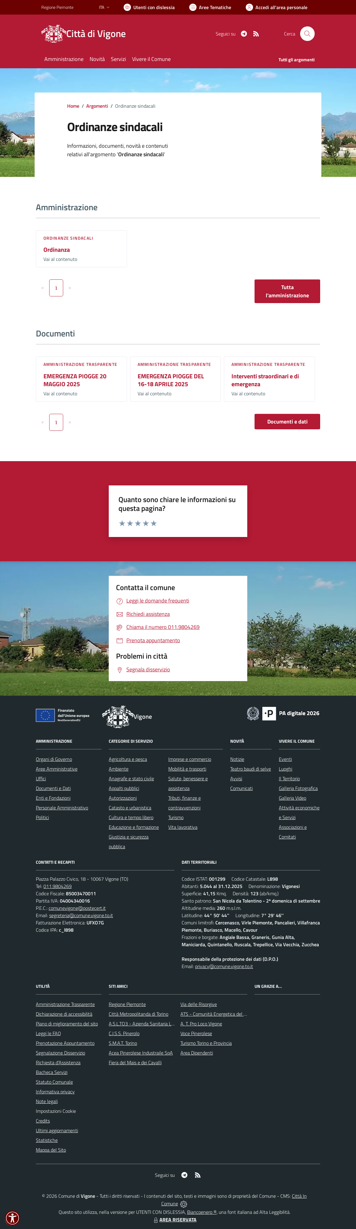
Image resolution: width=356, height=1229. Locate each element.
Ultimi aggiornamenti (57, 1130)
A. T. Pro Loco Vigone (201, 1023)
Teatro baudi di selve (250, 768)
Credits (43, 1120)
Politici (42, 817)
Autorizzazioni (123, 798)
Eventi (285, 759)
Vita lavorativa (182, 827)
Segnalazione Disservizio (60, 1052)
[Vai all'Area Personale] (276, 7)
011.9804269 (57, 886)
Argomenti (97, 106)
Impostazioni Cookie (56, 1111)
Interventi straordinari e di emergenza (265, 380)
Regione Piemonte (127, 1004)
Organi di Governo (54, 759)
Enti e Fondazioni (53, 798)
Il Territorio (289, 778)
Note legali (47, 1101)
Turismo (175, 817)
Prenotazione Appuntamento (65, 1043)
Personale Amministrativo (62, 807)
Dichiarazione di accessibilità (64, 1014)
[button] (12, 1218)
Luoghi (285, 768)
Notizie (237, 759)
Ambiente (118, 768)
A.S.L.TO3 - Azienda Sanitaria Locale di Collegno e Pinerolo (168, 1023)
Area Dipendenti (196, 1052)
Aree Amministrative (56, 768)
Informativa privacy (55, 1091)
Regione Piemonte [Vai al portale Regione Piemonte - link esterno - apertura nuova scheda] (57, 7)
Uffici (41, 778)
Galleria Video (292, 798)
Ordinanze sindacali (68, 238)
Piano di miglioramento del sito (67, 1023)
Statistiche (47, 1140)
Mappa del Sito (51, 1149)
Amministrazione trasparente (80, 364)
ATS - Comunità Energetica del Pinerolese (222, 1014)
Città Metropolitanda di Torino (138, 1014)
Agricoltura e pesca (128, 759)
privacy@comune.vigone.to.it (224, 966)
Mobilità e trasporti (187, 768)
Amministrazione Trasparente (65, 1004)
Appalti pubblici (124, 788)
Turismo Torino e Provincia (206, 1043)
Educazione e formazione (134, 827)
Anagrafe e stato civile (131, 778)
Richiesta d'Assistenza (58, 1062)
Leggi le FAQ (48, 1033)
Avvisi (236, 778)
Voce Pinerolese (196, 1033)
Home (73, 106)
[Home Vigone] (87, 33)
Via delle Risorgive (198, 1004)
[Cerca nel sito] (307, 33)
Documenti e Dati (53, 788)
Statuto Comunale (54, 1082)
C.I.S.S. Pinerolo (124, 1033)
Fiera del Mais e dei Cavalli (135, 1062)
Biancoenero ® (202, 1212)
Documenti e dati (287, 421)
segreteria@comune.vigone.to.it (81, 915)
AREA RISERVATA (174, 1219)
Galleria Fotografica (298, 788)
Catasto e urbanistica (130, 807)
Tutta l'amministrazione (287, 291)
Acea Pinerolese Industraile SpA (141, 1052)
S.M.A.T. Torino (123, 1043)
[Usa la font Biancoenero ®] (149, 7)
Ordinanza (56, 249)
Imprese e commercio (189, 759)
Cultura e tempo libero (131, 817)
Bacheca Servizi (51, 1072)
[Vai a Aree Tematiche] (210, 7)
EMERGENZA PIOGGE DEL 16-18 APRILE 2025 (171, 380)
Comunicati (241, 788)
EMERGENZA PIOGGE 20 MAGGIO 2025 (74, 380)
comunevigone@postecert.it (77, 908)
